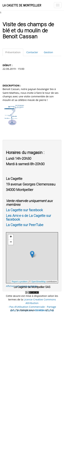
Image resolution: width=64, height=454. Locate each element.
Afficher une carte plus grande (21, 286)
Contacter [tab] (32, 52)
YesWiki (39, 310)
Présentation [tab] (12, 52)
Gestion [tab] (48, 52)
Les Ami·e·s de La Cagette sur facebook (28, 217)
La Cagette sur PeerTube (24, 225)
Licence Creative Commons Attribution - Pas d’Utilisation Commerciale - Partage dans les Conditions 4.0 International (32, 305)
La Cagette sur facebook (24, 210)
